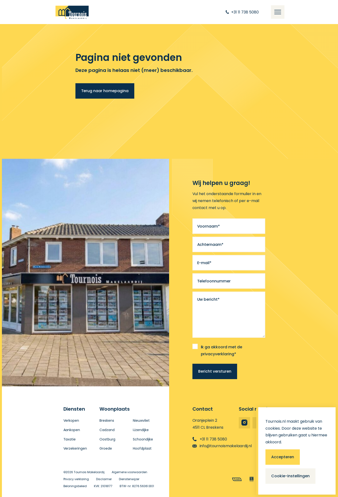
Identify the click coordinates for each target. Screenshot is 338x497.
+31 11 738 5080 (209, 439)
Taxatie (69, 439)
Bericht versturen (214, 371)
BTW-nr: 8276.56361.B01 (137, 486)
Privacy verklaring (76, 479)
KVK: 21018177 (103, 486)
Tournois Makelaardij (89, 472)
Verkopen (71, 420)
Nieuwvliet (141, 420)
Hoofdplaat (142, 448)
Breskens (106, 420)
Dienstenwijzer (129, 479)
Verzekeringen (75, 448)
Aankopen (71, 429)
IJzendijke (141, 429)
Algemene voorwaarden (129, 472)
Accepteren (282, 457)
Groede (105, 448)
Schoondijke (143, 439)
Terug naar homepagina (105, 91)
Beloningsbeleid (75, 486)
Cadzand (107, 429)
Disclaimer (104, 479)
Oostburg (107, 439)
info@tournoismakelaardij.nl (222, 446)
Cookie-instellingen (290, 476)
